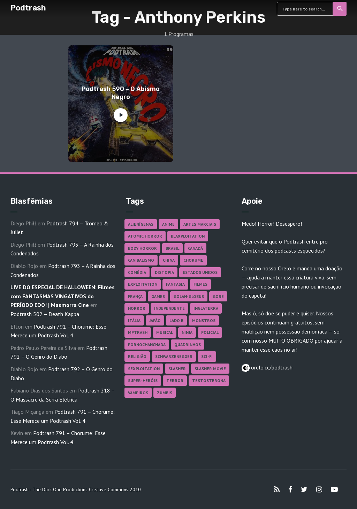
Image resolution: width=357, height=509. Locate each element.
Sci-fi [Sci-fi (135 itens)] (207, 356)
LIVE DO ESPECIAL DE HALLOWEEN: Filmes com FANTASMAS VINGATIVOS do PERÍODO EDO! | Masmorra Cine (62, 296)
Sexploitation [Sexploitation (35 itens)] (144, 368)
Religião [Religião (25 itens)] (137, 356)
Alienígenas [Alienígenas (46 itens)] (140, 224)
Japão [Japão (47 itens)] (155, 320)
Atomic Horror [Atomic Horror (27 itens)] (145, 236)
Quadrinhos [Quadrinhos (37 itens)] (187, 344)
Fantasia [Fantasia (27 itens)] (175, 284)
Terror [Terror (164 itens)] (174, 380)
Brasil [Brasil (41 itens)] (172, 248)
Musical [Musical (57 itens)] (164, 332)
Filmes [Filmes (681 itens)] (200, 284)
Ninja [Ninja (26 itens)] (187, 332)
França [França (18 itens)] (135, 296)
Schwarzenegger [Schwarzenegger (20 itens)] (173, 356)
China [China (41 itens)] (169, 260)
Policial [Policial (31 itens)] (210, 332)
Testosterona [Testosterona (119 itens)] (209, 380)
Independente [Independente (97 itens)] (169, 308)
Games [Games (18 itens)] (158, 296)
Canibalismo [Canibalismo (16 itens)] (141, 260)
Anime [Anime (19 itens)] (168, 224)
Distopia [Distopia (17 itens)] (164, 272)
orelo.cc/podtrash (271, 367)
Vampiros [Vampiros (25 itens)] (138, 392)
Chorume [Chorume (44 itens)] (193, 260)
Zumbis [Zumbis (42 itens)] (164, 392)
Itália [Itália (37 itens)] (134, 320)
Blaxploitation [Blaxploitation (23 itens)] (188, 236)
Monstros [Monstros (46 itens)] (203, 320)
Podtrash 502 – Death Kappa (44, 313)
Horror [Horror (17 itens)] (136, 308)
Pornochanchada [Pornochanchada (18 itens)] (147, 344)
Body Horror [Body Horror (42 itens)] (142, 248)
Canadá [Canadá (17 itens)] (195, 248)
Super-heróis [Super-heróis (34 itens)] (143, 380)
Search (340, 9)
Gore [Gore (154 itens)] (218, 296)
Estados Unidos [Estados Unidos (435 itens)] (200, 272)
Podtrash (28, 8)
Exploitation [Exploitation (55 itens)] (142, 284)
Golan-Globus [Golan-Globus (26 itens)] (189, 296)
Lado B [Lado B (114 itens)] (176, 320)
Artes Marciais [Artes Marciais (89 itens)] (199, 224)
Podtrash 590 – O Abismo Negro (121, 93)
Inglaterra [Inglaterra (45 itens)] (205, 308)
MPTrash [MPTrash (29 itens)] (137, 332)
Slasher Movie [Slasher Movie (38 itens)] (210, 368)
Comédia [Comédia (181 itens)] (137, 272)
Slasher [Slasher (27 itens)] (177, 368)
